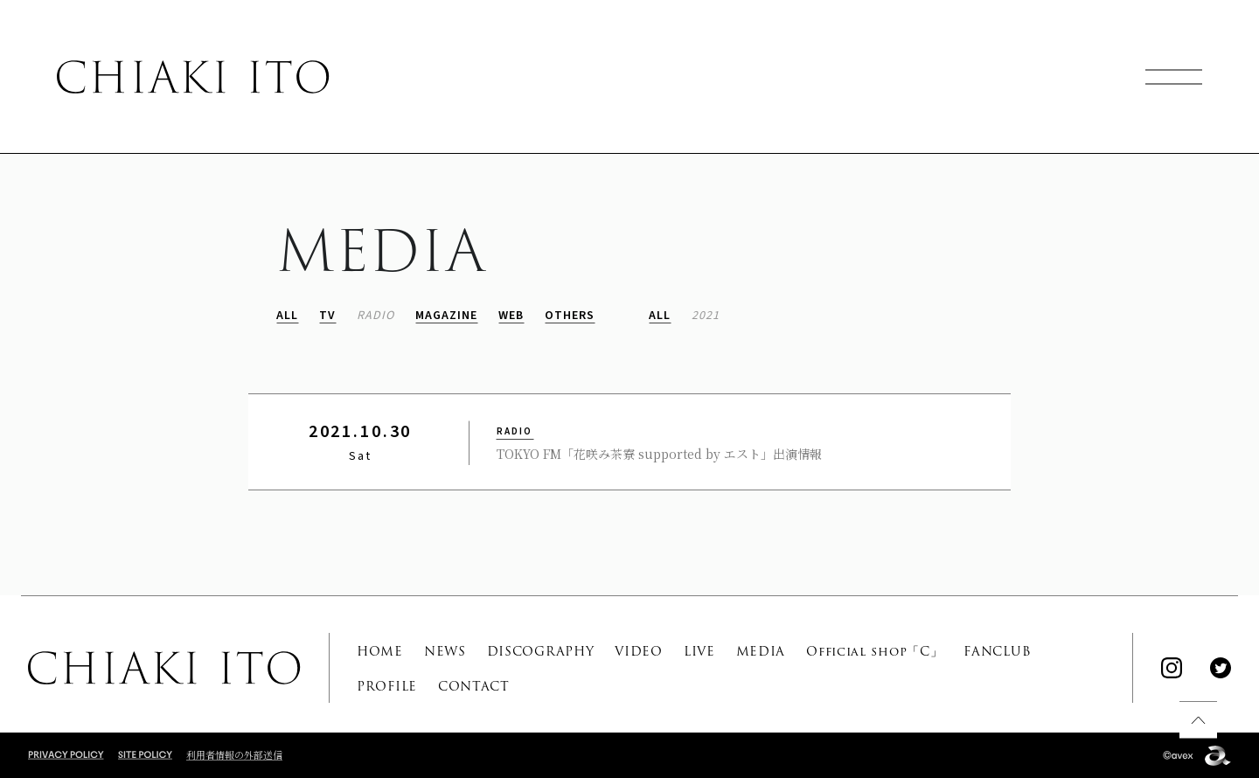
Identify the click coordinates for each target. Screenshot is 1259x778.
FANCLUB (997, 651)
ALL (287, 315)
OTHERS (570, 315)
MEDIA (761, 651)
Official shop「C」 (874, 651)
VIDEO (639, 651)
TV (327, 315)
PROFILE (387, 686)
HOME (380, 651)
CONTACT (474, 686)
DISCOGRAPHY (541, 651)
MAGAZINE (446, 315)
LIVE (699, 651)
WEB (511, 315)
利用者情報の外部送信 (234, 754)
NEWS (445, 651)
